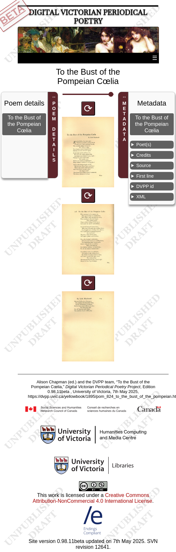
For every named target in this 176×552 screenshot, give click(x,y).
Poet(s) (143, 144)
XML (141, 196)
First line (145, 176)
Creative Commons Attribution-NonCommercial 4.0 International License (92, 498)
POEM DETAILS (53, 132)
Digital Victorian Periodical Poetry (88, 16)
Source (143, 165)
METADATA (124, 121)
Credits (143, 155)
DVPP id (145, 186)
